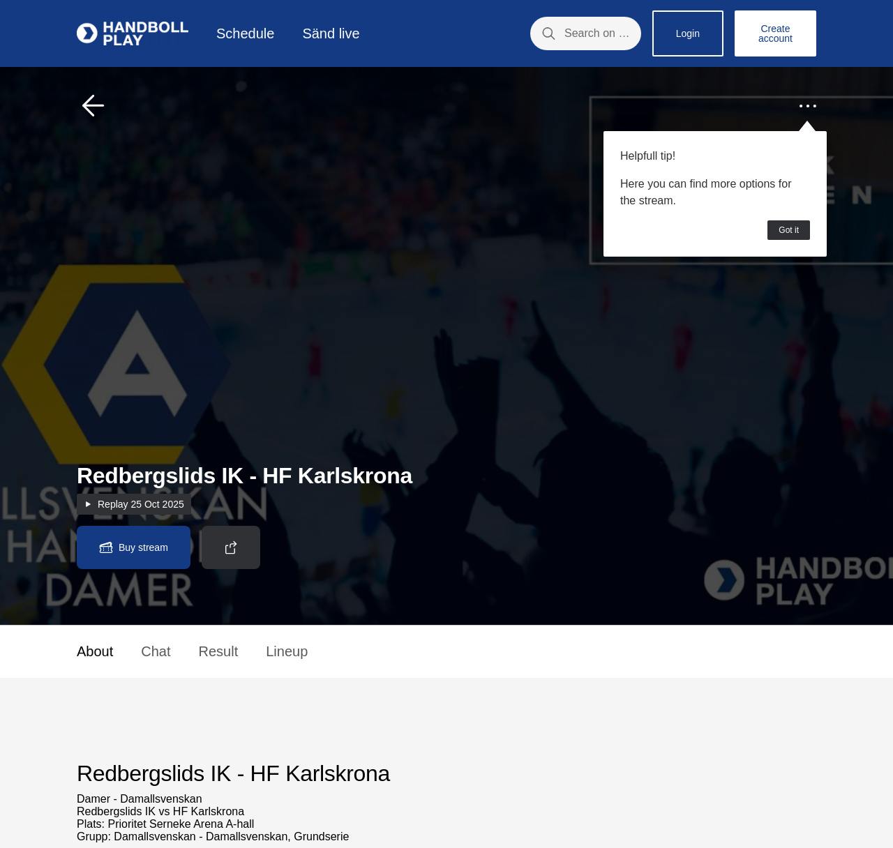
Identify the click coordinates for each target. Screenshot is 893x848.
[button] (93, 106)
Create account (775, 33)
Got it (789, 230)
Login (688, 33)
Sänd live (330, 33)
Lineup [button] (287, 651)
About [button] (95, 651)
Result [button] (219, 651)
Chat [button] (155, 651)
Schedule (245, 33)
